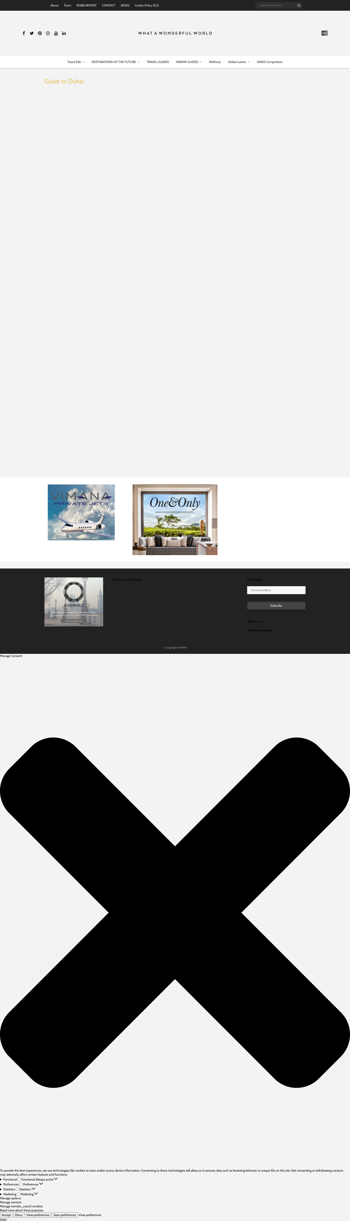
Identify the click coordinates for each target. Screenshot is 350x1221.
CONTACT (108, 5)
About (54, 5)
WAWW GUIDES (187, 62)
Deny (18, 1215)
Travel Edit (74, 62)
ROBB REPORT (87, 5)
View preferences (38, 1215)
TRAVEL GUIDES (158, 62)
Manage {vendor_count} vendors (21, 1206)
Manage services (10, 1202)
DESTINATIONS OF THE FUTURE (114, 62)
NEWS (125, 5)
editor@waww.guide (260, 630)
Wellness (215, 62)
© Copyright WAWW (175, 647)
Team (67, 5)
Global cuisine (237, 62)
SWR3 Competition (270, 62)
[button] (175, 913)
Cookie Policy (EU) (147, 5)
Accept (6, 1215)
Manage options (10, 1198)
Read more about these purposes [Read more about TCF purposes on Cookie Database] (21, 1210)
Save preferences (65, 1215)
